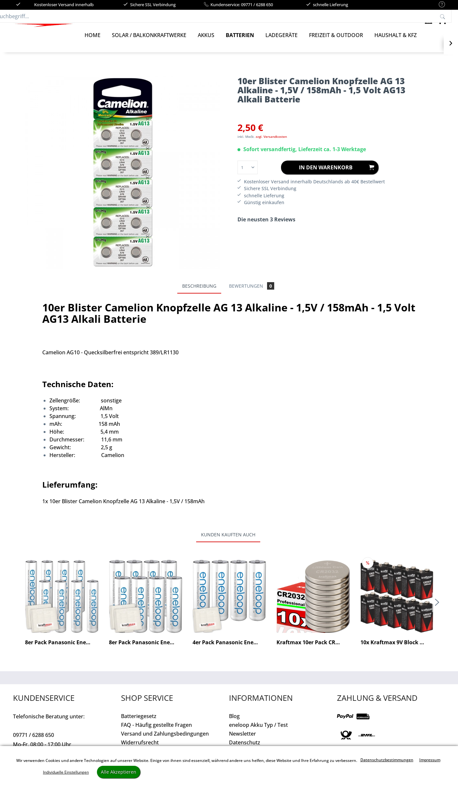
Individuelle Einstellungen (66, 772)
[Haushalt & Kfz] (395, 41)
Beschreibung (199, 292)
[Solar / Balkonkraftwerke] (149, 41)
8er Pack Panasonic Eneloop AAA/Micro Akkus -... (61, 649)
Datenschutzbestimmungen (386, 760)
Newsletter (242, 740)
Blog (234, 722)
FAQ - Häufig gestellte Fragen (156, 731)
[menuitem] (438, 5)
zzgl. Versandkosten (271, 143)
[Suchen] (343, 19)
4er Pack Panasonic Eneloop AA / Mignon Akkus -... (229, 649)
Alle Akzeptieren (118, 772)
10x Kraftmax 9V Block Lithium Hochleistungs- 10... (397, 649)
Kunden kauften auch (228, 541)
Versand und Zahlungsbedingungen (165, 740)
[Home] (92, 41)
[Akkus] (206, 41)
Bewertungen (251, 292)
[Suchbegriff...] (235, 19)
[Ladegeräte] (281, 41)
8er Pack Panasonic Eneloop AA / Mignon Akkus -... (145, 649)
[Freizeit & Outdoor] (336, 41)
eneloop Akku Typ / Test (258, 731)
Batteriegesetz (138, 722)
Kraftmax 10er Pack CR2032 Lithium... (313, 649)
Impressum (429, 760)
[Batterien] (239, 41)
